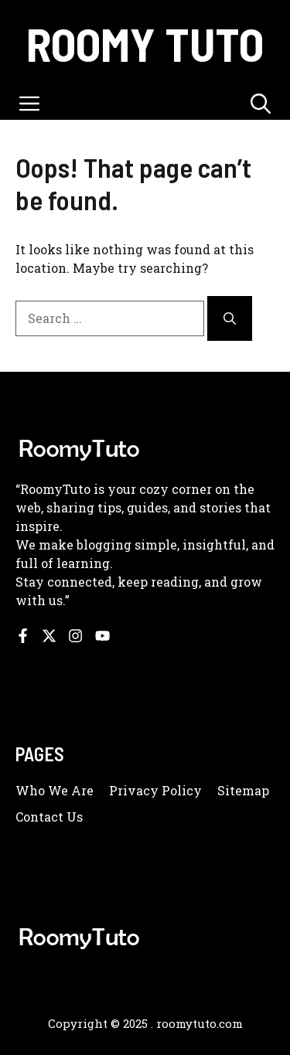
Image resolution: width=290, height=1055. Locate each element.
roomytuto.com (199, 1023)
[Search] (229, 318)
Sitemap (243, 790)
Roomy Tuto (145, 43)
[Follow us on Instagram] (75, 635)
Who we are (54, 790)
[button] (260, 103)
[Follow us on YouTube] (102, 635)
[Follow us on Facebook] (22, 635)
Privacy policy (155, 790)
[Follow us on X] (49, 635)
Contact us (49, 816)
